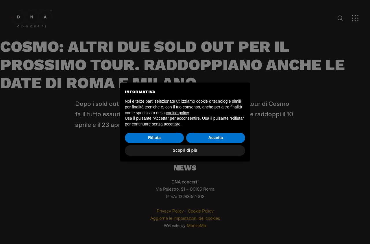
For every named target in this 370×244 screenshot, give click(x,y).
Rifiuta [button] (154, 137)
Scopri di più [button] (185, 150)
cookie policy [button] (177, 112)
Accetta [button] (215, 137)
